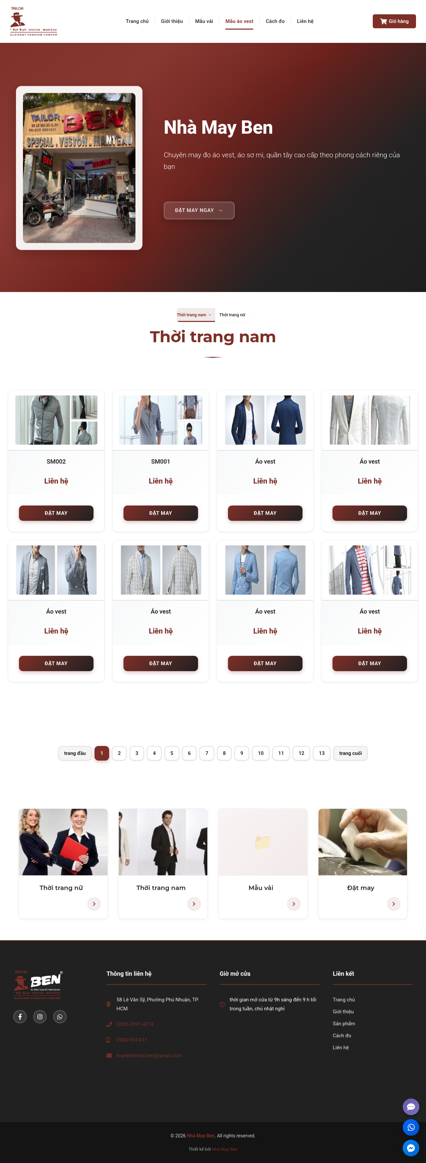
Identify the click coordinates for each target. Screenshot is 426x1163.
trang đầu (75, 753)
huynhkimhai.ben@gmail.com (149, 1056)
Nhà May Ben (225, 1149)
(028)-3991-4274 (134, 1024)
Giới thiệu (172, 21)
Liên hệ (305, 21)
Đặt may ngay (194, 215)
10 (261, 753)
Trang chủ (137, 21)
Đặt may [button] (56, 513)
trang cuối (350, 753)
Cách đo (275, 21)
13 (321, 753)
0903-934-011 (131, 1040)
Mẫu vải (204, 21)
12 (301, 753)
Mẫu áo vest (239, 21)
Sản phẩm (344, 1024)
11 (281, 753)
